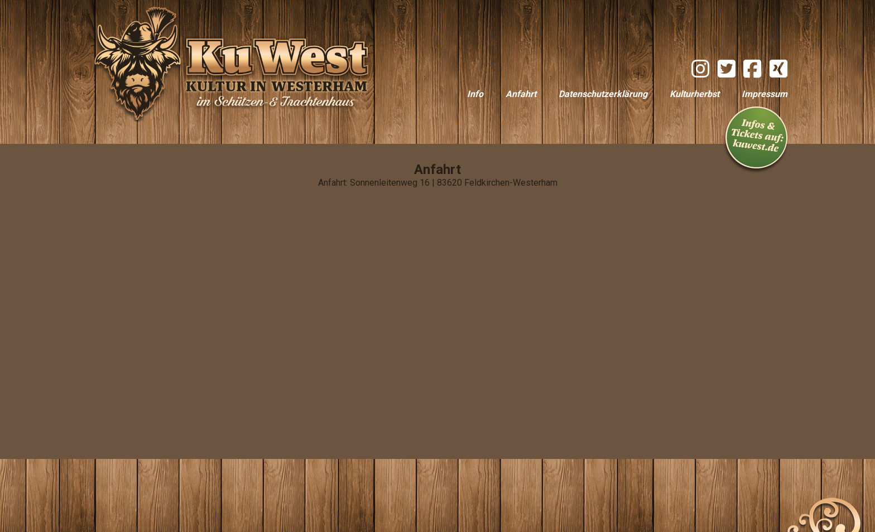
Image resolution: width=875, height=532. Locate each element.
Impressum (764, 94)
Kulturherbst (694, 94)
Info (475, 94)
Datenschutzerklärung (603, 94)
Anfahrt (521, 94)
